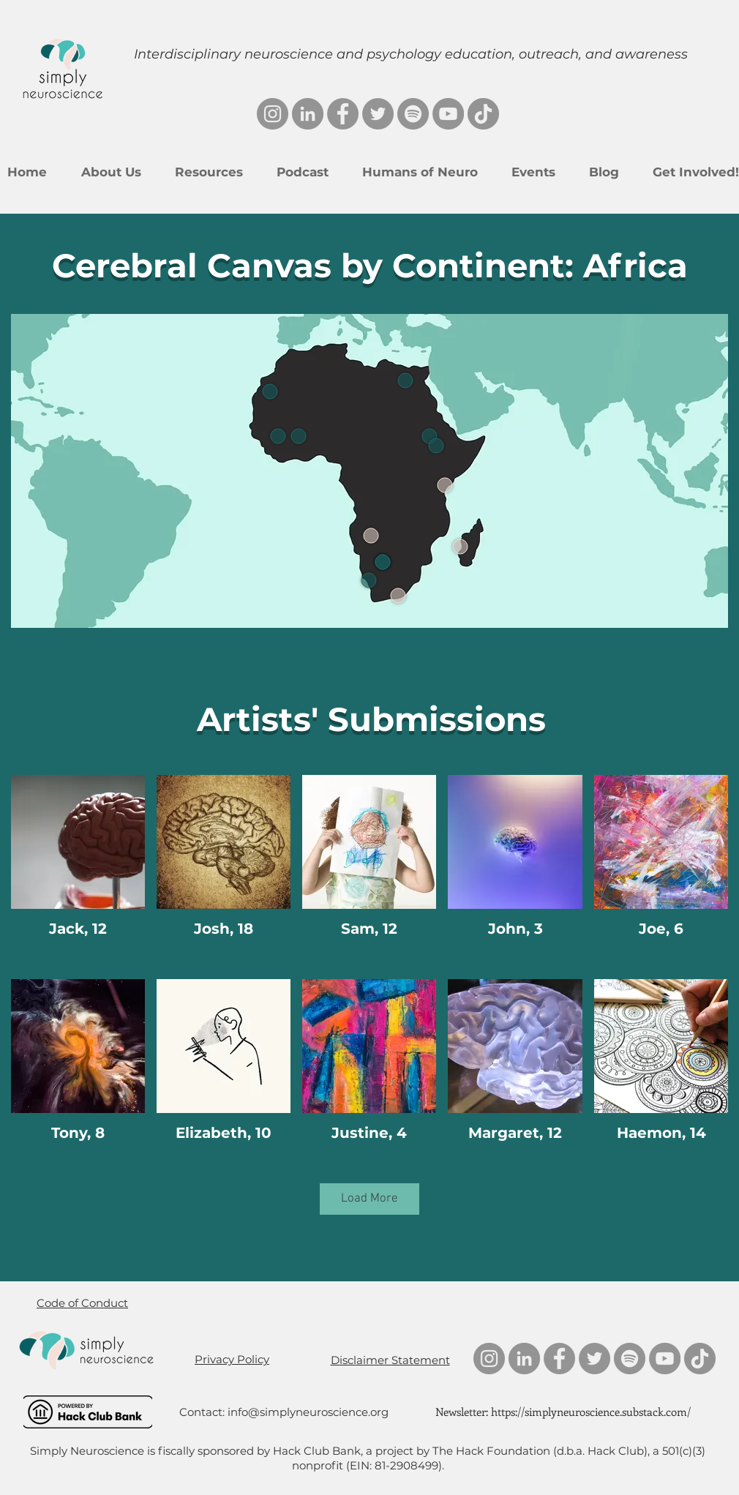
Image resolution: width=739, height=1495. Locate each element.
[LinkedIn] (307, 114)
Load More (369, 1198)
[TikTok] (483, 114)
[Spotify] (413, 114)
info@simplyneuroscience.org (308, 1412)
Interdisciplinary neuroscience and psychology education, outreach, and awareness (411, 54)
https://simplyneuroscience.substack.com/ (591, 1411)
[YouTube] (448, 114)
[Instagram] (272, 114)
